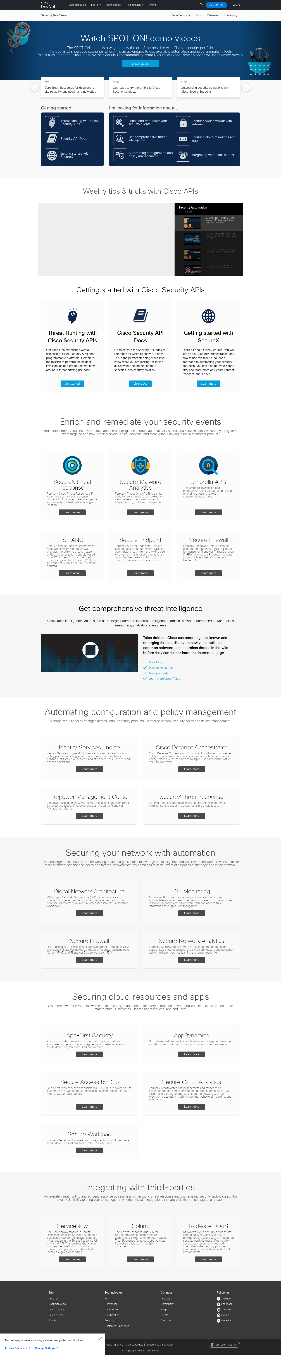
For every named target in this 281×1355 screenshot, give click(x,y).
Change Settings (45, 1348)
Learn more (208, 383)
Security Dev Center (54, 15)
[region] (52, 1344)
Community (230, 15)
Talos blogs (156, 662)
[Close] (101, 1338)
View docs (140, 383)
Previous (34, 88)
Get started (72, 383)
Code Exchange (181, 15)
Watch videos (140, 63)
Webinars (212, 15)
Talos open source (161, 668)
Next (246, 88)
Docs (199, 15)
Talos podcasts (158, 673)
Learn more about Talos (164, 678)
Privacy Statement (16, 1348)
